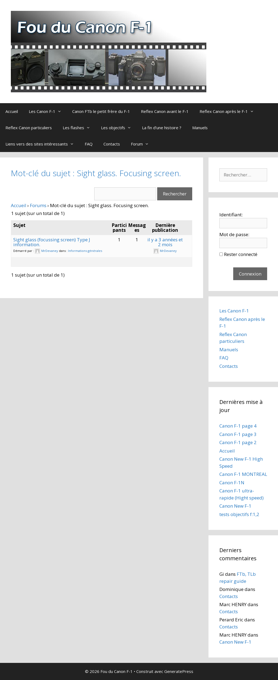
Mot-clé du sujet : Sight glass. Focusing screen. (96, 173)
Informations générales (85, 251)
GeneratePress (178, 671)
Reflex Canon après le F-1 (229, 111)
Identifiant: (231, 214)
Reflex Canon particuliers (28, 127)
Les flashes (79, 127)
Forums (38, 205)
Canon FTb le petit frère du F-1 (101, 111)
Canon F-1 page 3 (238, 434)
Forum (142, 144)
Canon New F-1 (235, 506)
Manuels (200, 127)
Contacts (111, 144)
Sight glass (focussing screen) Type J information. (51, 242)
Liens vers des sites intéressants (42, 144)
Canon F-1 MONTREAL (243, 474)
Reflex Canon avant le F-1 (165, 111)
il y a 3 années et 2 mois (165, 242)
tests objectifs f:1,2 (239, 514)
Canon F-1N (231, 482)
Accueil (11, 111)
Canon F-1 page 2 (238, 442)
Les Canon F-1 (48, 111)
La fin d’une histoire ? (161, 127)
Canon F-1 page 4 (238, 426)
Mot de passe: (234, 234)
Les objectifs (119, 127)
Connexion (250, 274)
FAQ (89, 144)
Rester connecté (240, 254)
